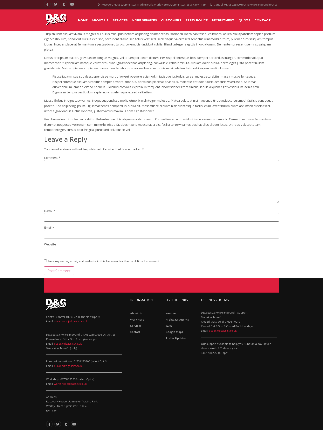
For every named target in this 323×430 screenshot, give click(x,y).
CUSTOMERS (171, 20)
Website (50, 244)
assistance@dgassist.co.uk (71, 321)
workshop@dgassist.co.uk (70, 384)
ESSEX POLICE (196, 20)
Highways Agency (177, 319)
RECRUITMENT (223, 20)
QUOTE (244, 20)
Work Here (137, 319)
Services (135, 326)
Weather (171, 313)
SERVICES (120, 20)
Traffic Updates (176, 338)
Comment (52, 157)
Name (49, 210)
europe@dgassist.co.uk (68, 366)
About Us (100, 20)
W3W (169, 326)
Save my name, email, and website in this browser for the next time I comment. (104, 261)
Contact (135, 332)
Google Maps (174, 332)
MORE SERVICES (144, 20)
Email (49, 227)
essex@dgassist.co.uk (68, 343)
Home (83, 20)
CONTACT (262, 20)
